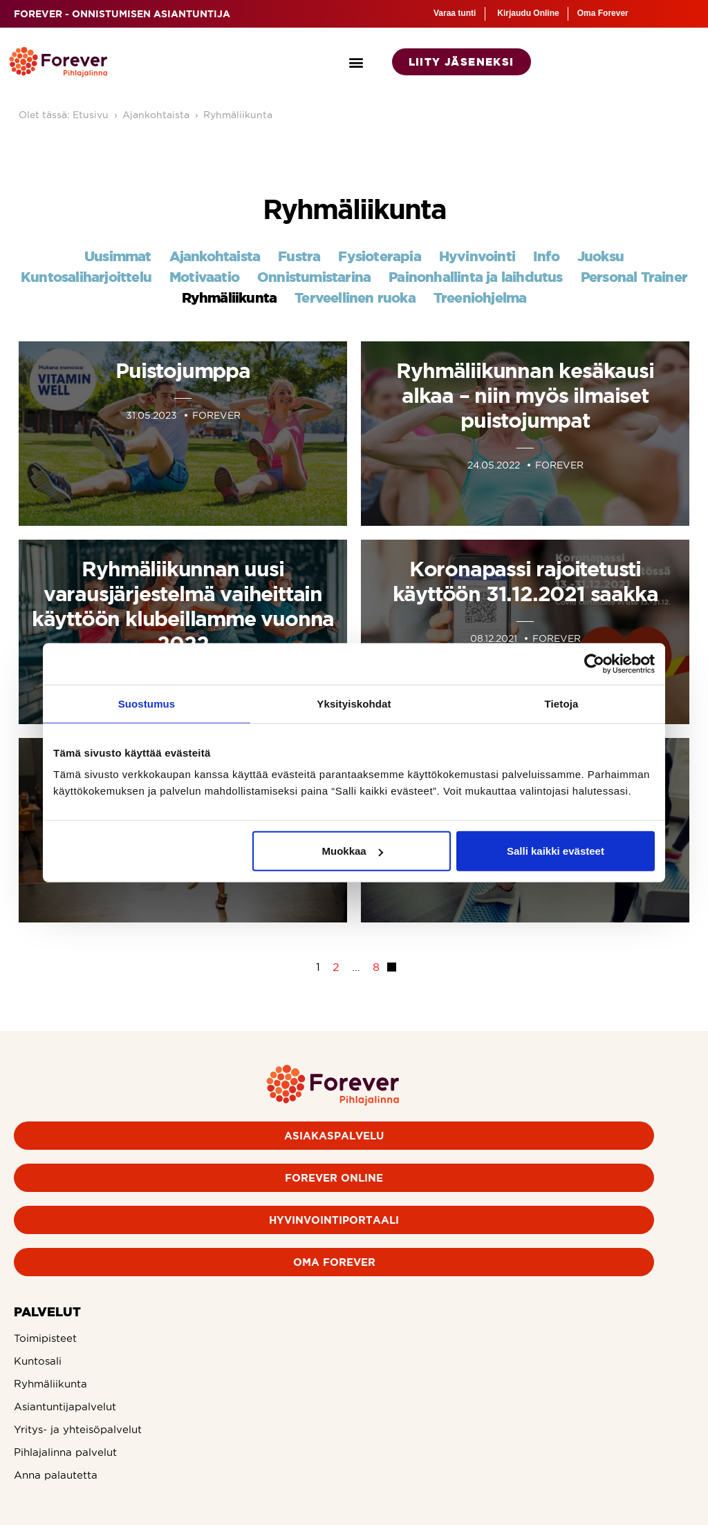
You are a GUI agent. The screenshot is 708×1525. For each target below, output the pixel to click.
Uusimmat (117, 256)
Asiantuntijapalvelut (65, 1406)
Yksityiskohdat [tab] (354, 703)
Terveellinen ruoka (355, 297)
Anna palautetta (55, 1475)
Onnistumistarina (314, 277)
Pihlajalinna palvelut (65, 1452)
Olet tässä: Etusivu (64, 114)
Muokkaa (352, 851)
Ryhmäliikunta (237, 114)
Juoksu (600, 256)
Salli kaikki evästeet (555, 851)
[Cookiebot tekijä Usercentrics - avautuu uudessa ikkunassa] (594, 663)
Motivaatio (204, 277)
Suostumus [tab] (147, 703)
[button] (355, 61)
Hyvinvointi (477, 256)
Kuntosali (38, 1361)
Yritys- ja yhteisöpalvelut (78, 1429)
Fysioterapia (379, 256)
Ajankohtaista (155, 114)
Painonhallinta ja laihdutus (475, 277)
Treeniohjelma (480, 297)
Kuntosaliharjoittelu (86, 277)
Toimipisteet (45, 1338)
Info (546, 256)
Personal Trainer (634, 277)
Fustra (299, 256)
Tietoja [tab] (562, 703)
